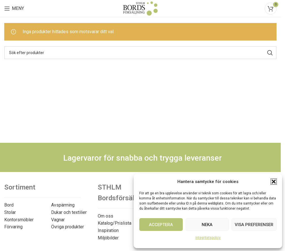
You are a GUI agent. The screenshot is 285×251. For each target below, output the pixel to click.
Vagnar (58, 219)
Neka (207, 224)
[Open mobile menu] (14, 8)
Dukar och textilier (69, 212)
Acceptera (161, 224)
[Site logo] (140, 8)
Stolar (10, 212)
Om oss (105, 216)
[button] (274, 181)
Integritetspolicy (208, 238)
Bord (9, 205)
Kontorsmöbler (19, 219)
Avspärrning (63, 205)
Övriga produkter (67, 226)
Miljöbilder (108, 238)
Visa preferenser (254, 224)
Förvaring (13, 226)
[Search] (140, 52)
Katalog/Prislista (114, 223)
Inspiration (108, 230)
